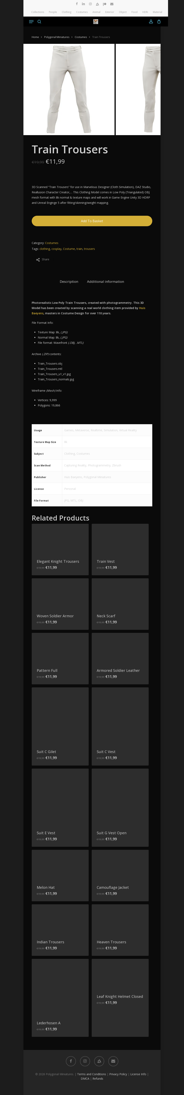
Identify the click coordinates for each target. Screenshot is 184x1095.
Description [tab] (69, 281)
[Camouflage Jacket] (120, 865)
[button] (31, 22)
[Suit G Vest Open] (120, 797)
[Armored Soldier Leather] (120, 648)
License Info (138, 1074)
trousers (89, 249)
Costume (69, 249)
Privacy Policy (118, 1074)
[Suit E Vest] (60, 797)
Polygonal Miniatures (56, 37)
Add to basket (92, 221)
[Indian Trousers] (60, 919)
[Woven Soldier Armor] (60, 593)
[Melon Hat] (60, 865)
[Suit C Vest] (120, 715)
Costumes (81, 37)
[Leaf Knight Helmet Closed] (120, 974)
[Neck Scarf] (120, 593)
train (79, 249)
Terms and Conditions (91, 1074)
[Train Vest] (120, 539)
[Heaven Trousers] (120, 919)
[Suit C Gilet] (60, 715)
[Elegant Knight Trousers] (60, 539)
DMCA (85, 1078)
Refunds (98, 1078)
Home (35, 37)
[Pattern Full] (60, 648)
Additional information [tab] (105, 281)
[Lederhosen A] (60, 987)
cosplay (56, 249)
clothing (45, 249)
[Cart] (158, 21)
